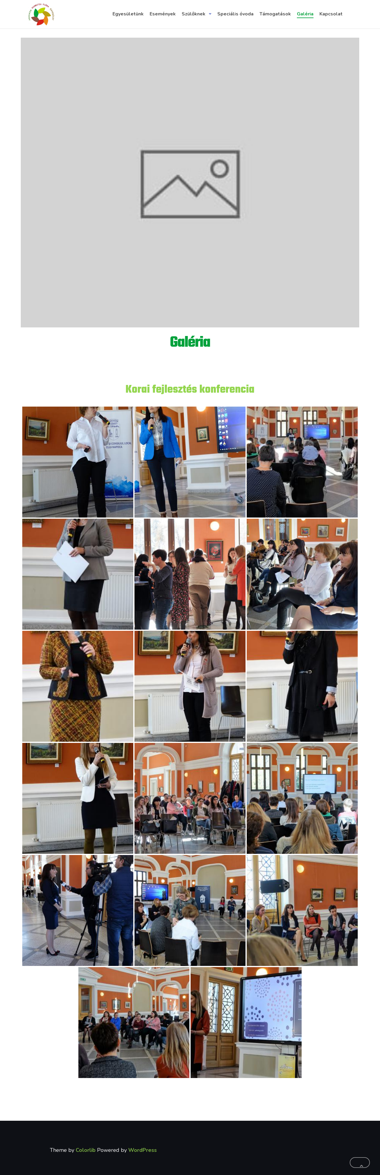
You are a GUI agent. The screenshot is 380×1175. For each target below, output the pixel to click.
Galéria (305, 14)
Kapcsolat (331, 14)
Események (163, 14)
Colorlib (86, 1150)
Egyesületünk (128, 14)
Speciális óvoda (235, 14)
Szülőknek (193, 14)
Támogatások (275, 14)
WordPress (142, 1150)
